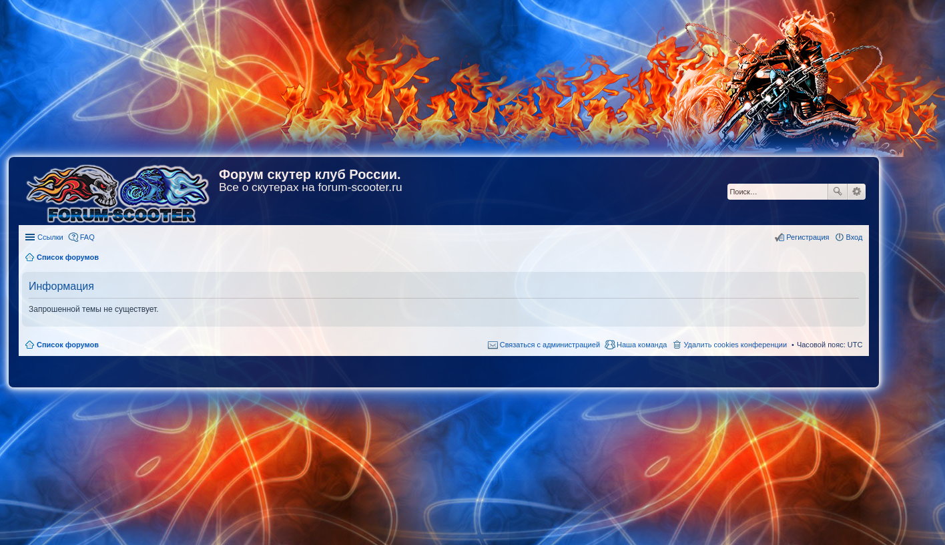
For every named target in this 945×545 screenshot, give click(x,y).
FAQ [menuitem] (87, 237)
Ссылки (50, 237)
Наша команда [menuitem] (642, 345)
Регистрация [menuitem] (807, 237)
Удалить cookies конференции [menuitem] (735, 345)
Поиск (838, 192)
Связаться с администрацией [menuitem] (550, 345)
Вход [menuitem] (854, 237)
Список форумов (68, 345)
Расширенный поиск (857, 192)
